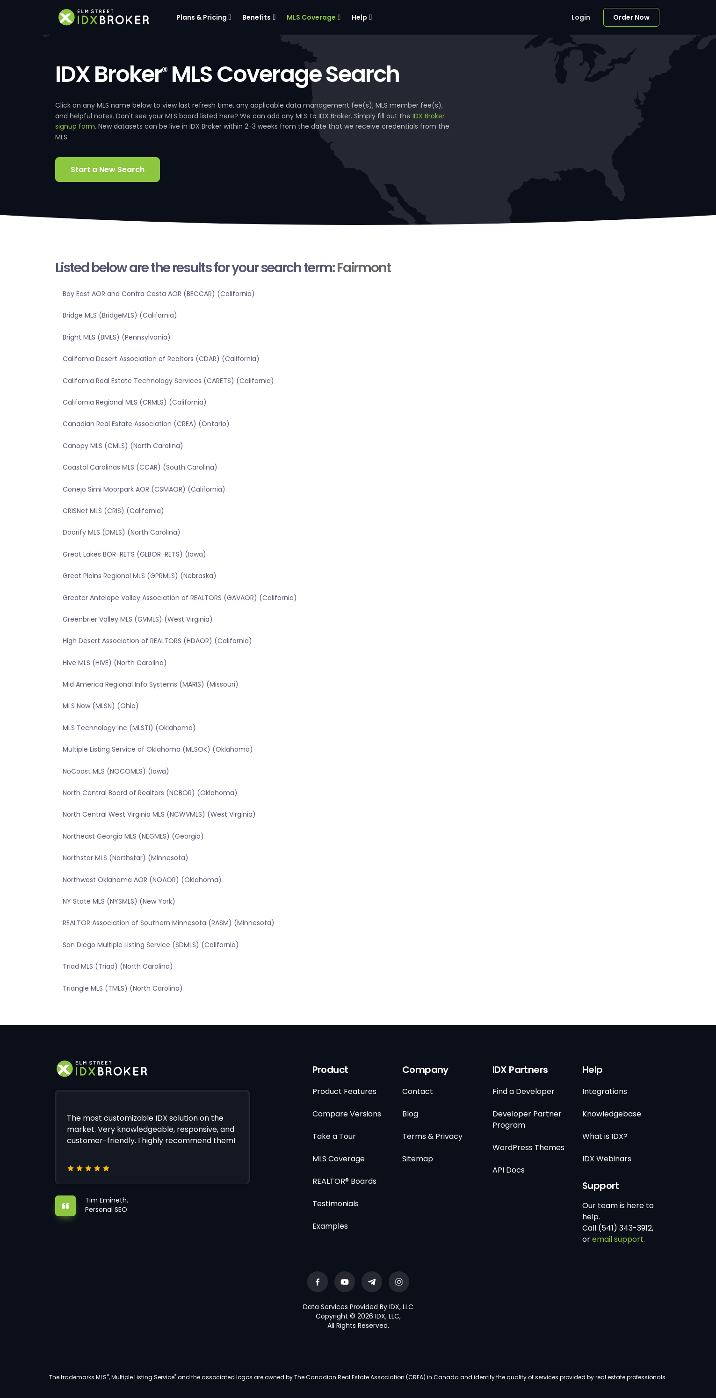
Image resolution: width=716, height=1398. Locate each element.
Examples (330, 1226)
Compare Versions (346, 1113)
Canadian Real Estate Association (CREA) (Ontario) (146, 423)
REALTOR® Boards (344, 1181)
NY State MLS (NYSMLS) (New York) (119, 901)
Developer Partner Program (527, 1119)
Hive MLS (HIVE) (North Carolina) (115, 662)
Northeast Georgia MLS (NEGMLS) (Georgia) (133, 836)
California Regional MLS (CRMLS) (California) (135, 402)
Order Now (631, 17)
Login (580, 17)
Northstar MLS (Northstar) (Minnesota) (125, 857)
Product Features (344, 1091)
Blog (410, 1113)
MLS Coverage (311, 17)
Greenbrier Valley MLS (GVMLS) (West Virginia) (138, 619)
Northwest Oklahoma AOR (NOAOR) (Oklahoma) (142, 879)
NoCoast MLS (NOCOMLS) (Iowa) (116, 771)
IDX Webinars (606, 1158)
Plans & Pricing (201, 17)
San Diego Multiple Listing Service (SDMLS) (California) (151, 944)
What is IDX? (605, 1136)
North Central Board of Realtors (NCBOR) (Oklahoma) (150, 792)
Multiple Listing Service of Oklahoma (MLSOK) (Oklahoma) (158, 749)
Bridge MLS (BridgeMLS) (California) (120, 315)
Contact (417, 1091)
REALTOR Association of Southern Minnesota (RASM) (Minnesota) (169, 922)
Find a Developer (523, 1091)
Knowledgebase (611, 1113)
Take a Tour (334, 1136)
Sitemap (417, 1158)
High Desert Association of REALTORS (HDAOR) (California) (157, 640)
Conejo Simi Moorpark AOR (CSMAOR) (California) (144, 489)
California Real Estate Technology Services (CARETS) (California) (168, 380)
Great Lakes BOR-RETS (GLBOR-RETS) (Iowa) (134, 554)
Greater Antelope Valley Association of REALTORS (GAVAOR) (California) (180, 597)
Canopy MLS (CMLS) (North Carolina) (123, 445)
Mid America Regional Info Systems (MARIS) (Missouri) (151, 684)
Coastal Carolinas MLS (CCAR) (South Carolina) (140, 467)
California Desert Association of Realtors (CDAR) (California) (161, 358)
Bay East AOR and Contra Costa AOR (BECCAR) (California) (159, 293)
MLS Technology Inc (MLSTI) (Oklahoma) (129, 727)
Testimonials (335, 1203)
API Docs (508, 1170)
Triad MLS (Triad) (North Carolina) (118, 966)
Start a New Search (108, 169)
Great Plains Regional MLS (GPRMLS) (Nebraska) (140, 575)
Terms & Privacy (432, 1136)
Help (359, 17)
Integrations (604, 1091)
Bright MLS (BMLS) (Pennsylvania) (117, 337)
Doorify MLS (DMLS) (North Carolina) (122, 532)
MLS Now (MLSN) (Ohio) (101, 705)
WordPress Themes (528, 1147)
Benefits (256, 17)
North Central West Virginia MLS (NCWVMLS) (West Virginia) (159, 814)
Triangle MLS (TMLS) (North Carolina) (123, 988)
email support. (618, 1239)
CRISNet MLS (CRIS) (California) (113, 510)
